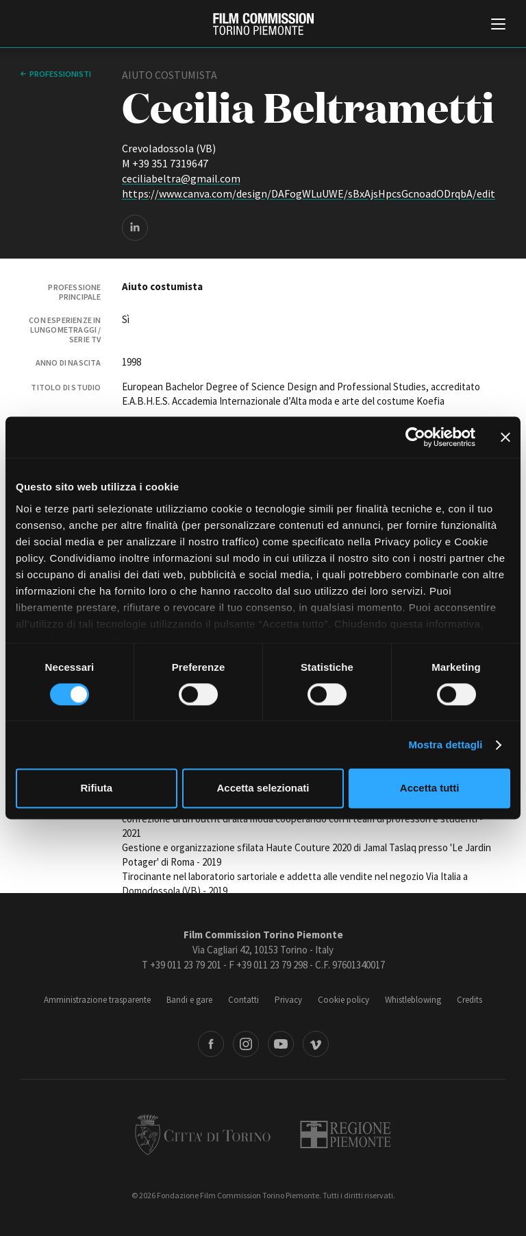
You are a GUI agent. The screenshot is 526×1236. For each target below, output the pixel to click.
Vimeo (316, 1044)
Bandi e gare (189, 1000)
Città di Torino (203, 1134)
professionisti (60, 74)
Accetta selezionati (262, 788)
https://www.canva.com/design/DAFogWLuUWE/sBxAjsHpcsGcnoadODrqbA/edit (308, 193)
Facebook (211, 1044)
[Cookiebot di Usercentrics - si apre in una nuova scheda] (415, 437)
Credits (469, 1000)
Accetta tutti (430, 788)
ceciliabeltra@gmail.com (181, 178)
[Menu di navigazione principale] (498, 25)
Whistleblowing (413, 1000)
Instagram (246, 1044)
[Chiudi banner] (505, 437)
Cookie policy (343, 1000)
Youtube (281, 1044)
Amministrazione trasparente (97, 1000)
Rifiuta (96, 788)
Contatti (243, 1000)
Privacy (288, 1000)
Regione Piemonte (345, 1134)
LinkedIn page (135, 228)
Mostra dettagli (445, 744)
